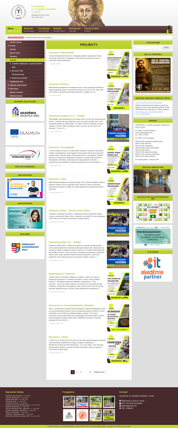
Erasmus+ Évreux (59, 84)
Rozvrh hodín (13, 53)
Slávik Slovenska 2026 (17, 407)
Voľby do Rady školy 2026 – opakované (22, 408)
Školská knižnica (14, 96)
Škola (13, 29)
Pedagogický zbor (15, 81)
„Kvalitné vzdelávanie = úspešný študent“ (26, 64)
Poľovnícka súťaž (16, 401)
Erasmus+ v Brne (58, 337)
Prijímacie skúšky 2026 (17, 397)
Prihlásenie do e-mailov (123, 426)
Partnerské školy (16, 74)
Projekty (11, 60)
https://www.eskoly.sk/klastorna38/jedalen (149, 103)
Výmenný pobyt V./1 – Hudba (65, 242)
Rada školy (12, 89)
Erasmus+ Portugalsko (61, 147)
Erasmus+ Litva (57, 179)
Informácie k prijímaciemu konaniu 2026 (23, 416)
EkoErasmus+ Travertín (62, 273)
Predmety (12, 56)
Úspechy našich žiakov (17, 85)
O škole (11, 46)
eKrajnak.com (111, 426)
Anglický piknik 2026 (17, 399)
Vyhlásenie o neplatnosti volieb (19, 414)
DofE (12, 67)
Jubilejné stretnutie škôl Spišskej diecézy (23, 405)
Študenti (29, 29)
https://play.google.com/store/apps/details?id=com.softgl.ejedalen (149, 113)
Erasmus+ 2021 (16, 71)
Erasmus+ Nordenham (61, 52)
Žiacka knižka (91, 29)
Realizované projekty (18, 78)
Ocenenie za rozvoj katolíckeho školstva (71, 305)
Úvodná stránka (14, 42)
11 (90, 372)
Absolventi (74, 29)
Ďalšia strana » (100, 372)
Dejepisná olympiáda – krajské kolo (21, 410)
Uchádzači (44, 29)
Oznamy (11, 49)
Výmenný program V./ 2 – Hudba (67, 115)
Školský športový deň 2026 (18, 395)
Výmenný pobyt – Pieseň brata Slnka (69, 210)
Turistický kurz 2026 (16, 403)
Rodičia (59, 29)
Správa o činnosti (15, 92)
